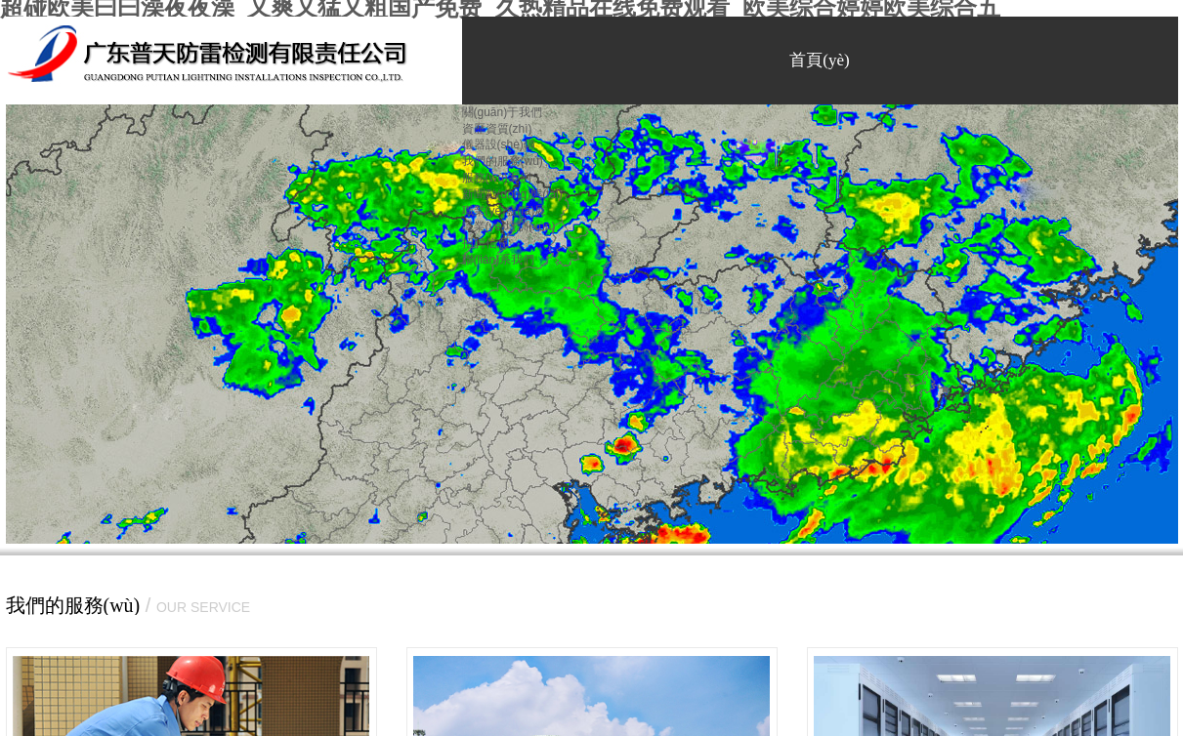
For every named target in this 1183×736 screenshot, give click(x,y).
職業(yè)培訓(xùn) (509, 226)
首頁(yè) (819, 60)
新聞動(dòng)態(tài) (512, 194)
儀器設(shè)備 (498, 144)
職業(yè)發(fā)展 (504, 211)
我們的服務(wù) (502, 161)
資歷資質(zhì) (497, 129)
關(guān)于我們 (502, 112)
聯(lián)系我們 (498, 259)
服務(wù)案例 (496, 177)
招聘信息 (485, 243)
